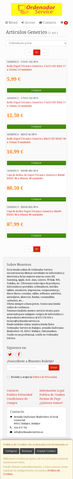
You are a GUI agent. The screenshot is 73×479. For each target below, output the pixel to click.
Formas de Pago (50, 398)
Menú (11, 22)
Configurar (11, 451)
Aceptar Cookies (46, 451)
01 (36, 52)
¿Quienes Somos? (51, 402)
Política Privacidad (19, 394)
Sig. (44, 52)
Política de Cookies (52, 394)
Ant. (29, 52)
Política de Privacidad (45, 377)
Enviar (54, 367)
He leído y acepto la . (34, 377)
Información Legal (52, 390)
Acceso (28, 22)
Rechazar (27, 451)
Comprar (36, 90)
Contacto (47, 22)
